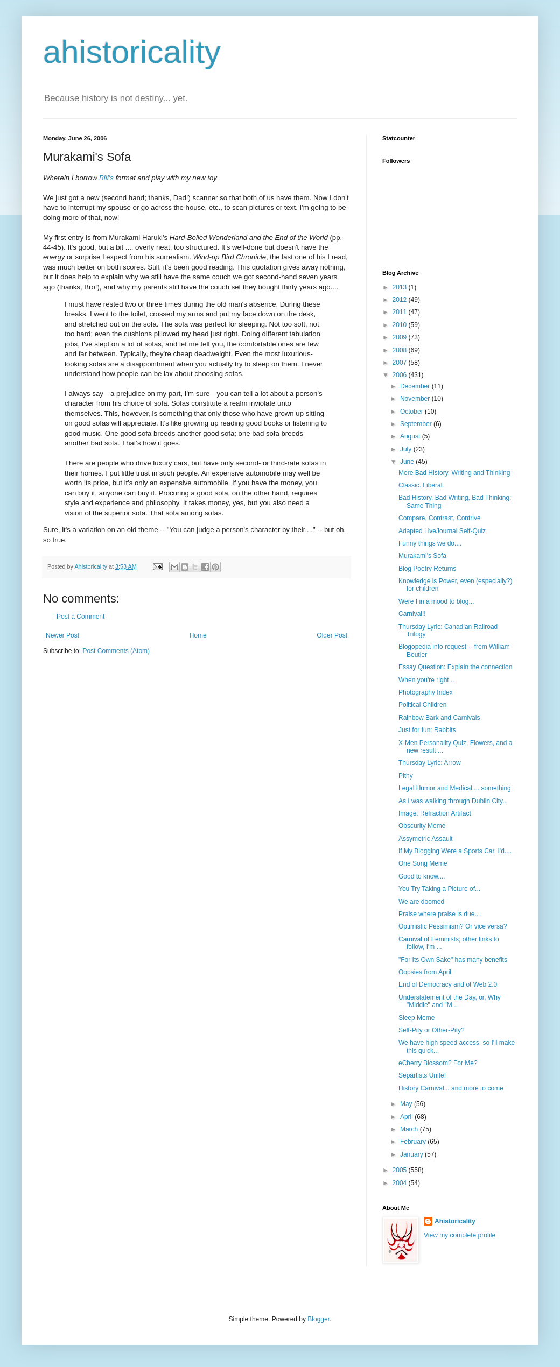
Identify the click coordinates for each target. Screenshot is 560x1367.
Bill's (106, 178)
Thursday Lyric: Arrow (429, 763)
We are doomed (421, 901)
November (416, 398)
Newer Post (62, 635)
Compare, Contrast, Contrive (439, 518)
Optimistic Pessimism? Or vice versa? (452, 926)
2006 (401, 375)
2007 (401, 362)
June (408, 461)
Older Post (332, 635)
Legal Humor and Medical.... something (454, 788)
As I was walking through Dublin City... (453, 801)
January (412, 1154)
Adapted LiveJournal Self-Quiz (442, 531)
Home (198, 635)
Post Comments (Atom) (116, 651)
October (412, 411)
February (414, 1141)
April (407, 1117)
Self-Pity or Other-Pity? (431, 1030)
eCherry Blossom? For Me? (438, 1063)
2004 (401, 1183)
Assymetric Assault (425, 838)
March (410, 1129)
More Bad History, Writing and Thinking (454, 473)
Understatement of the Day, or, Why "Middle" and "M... (449, 1001)
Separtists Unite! (422, 1075)
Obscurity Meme (421, 826)
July (407, 449)
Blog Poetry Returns (427, 568)
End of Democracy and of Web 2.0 (447, 984)
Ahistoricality (455, 1221)
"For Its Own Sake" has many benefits (452, 960)
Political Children (422, 705)
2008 (401, 350)
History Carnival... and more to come (450, 1088)
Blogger (318, 1319)
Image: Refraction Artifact (434, 813)
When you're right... (426, 680)
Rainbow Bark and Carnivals (439, 717)
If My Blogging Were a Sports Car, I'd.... (455, 851)
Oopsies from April (424, 972)
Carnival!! (412, 614)
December (416, 386)
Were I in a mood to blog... (436, 601)
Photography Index (425, 692)
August (411, 436)
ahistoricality (132, 52)
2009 (401, 337)
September (416, 424)
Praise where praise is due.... (440, 914)
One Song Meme (422, 863)
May (407, 1104)
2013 (401, 287)
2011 (401, 312)
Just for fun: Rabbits (427, 730)
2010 (401, 325)
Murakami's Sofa (422, 555)
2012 (401, 299)
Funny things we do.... (429, 543)
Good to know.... (421, 876)
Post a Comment (80, 616)
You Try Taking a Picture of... (439, 889)
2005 (401, 1170)
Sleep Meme (416, 1018)
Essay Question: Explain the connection (455, 667)
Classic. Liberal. (421, 485)
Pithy (405, 776)
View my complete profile (459, 1235)
